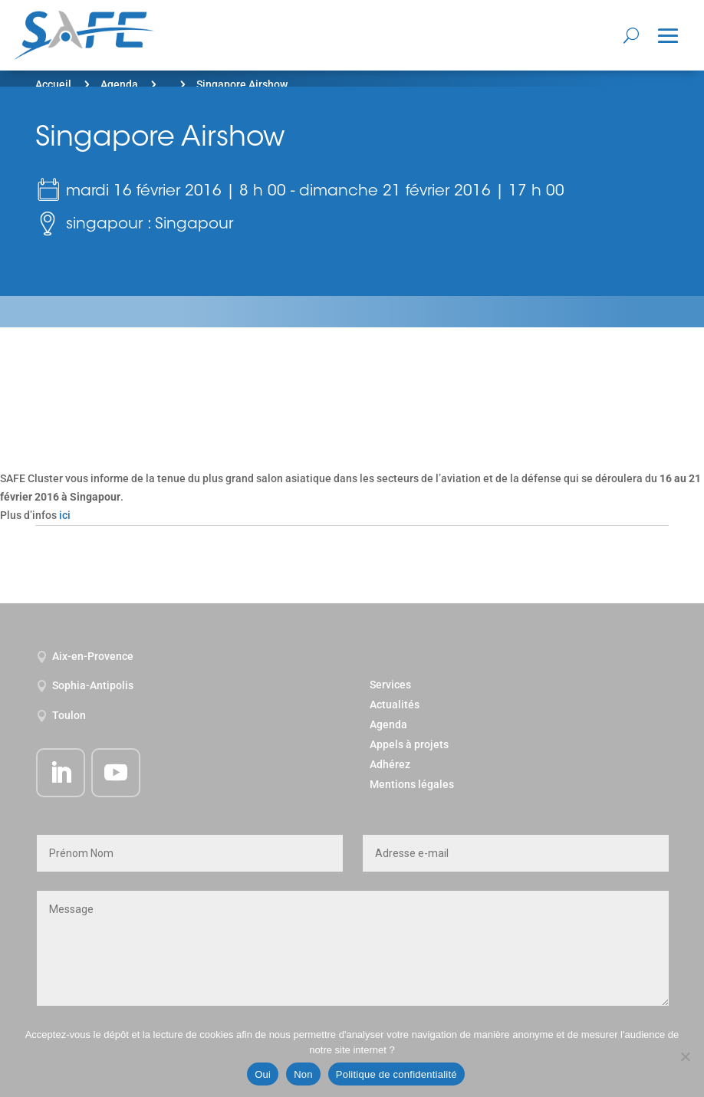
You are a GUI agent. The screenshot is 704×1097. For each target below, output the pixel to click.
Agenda (119, 84)
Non (303, 1074)
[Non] (684, 1056)
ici (65, 515)
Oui (263, 1074)
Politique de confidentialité (396, 1074)
